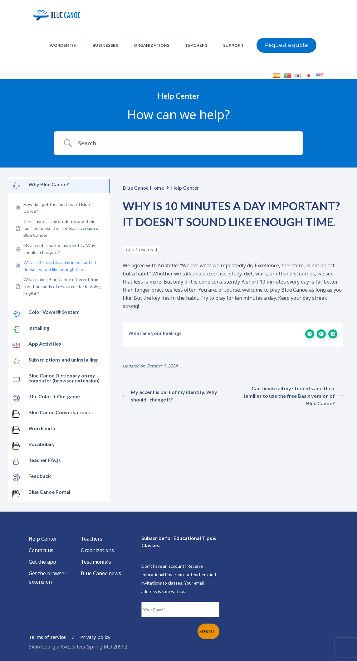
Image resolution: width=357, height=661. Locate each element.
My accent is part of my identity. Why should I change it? (170, 395)
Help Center (185, 188)
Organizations (97, 550)
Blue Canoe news (101, 573)
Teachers (91, 538)
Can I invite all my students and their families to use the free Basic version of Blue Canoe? (293, 395)
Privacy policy (95, 637)
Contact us (41, 550)
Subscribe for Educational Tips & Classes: (179, 541)
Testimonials (96, 561)
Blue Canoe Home (143, 188)
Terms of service (47, 637)
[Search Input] (186, 143)
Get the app (42, 561)
